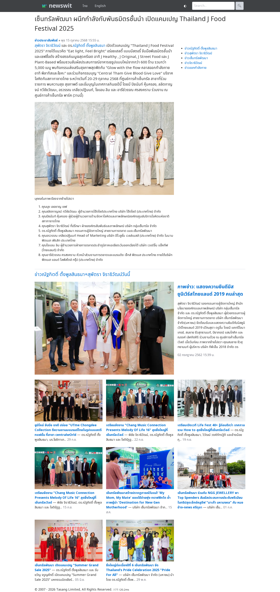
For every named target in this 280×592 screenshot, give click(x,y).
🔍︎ (240, 5)
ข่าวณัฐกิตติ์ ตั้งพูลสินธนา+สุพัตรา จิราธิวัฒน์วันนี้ (82, 274)
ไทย (85, 6)
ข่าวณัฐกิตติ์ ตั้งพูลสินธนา (201, 48)
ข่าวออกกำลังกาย (195, 67)
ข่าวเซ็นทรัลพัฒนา (196, 58)
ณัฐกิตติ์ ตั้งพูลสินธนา (89, 45)
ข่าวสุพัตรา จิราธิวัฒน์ (198, 53)
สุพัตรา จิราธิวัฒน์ (48, 45)
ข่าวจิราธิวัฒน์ (193, 63)
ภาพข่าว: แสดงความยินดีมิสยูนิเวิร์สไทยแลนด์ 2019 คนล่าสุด (210, 290)
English (100, 6)
